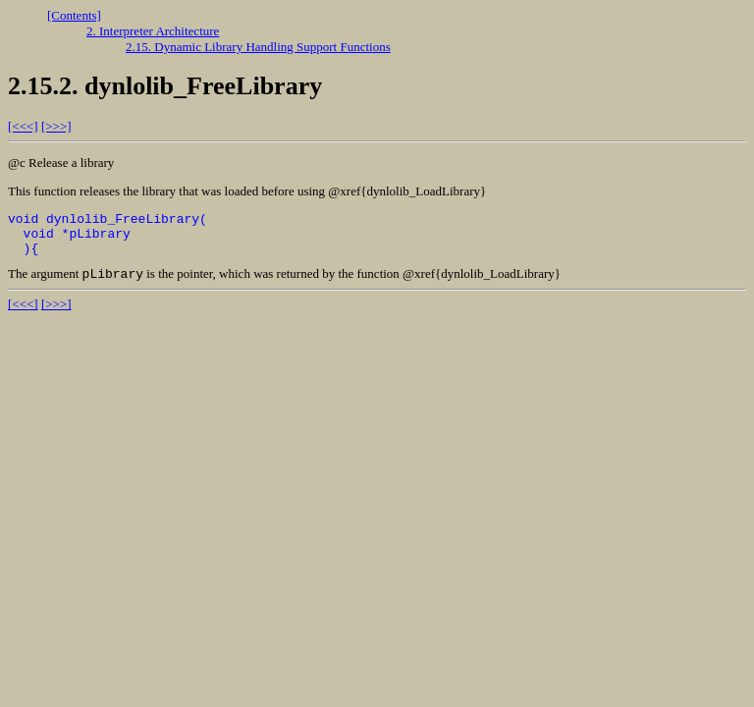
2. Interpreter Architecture (152, 31)
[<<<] (23, 126)
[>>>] (56, 126)
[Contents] (74, 15)
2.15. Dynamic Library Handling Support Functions (258, 46)
